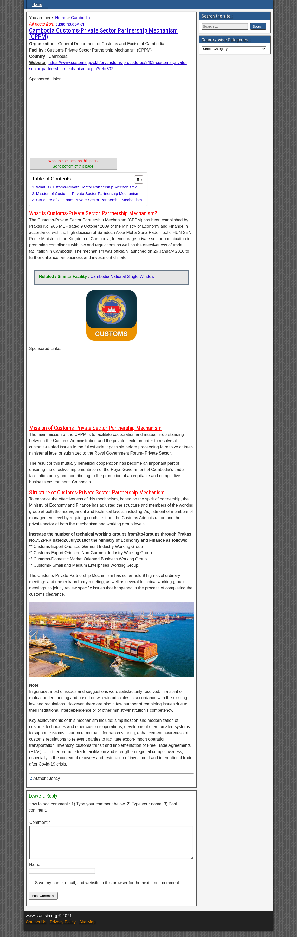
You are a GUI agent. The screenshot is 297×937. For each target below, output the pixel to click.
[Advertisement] (73, 118)
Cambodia (80, 18)
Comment (39, 822)
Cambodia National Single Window (122, 276)
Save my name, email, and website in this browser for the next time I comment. (107, 889)
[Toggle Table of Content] (136, 179)
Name (34, 871)
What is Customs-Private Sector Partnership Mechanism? (86, 187)
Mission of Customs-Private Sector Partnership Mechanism (87, 193)
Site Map (87, 928)
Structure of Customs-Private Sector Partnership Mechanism (89, 199)
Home (37, 4)
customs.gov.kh (69, 24)
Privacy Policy (63, 928)
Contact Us (36, 928)
